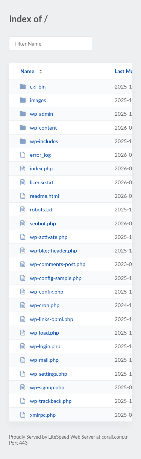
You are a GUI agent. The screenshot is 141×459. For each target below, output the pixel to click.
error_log (35, 154)
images (33, 100)
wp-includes (39, 141)
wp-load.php (39, 332)
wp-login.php (40, 346)
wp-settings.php (43, 373)
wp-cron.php (39, 305)
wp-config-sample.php (51, 278)
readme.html (39, 196)
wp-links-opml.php (46, 319)
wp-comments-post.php (52, 264)
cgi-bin (32, 86)
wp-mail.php (39, 359)
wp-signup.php (42, 387)
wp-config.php (41, 291)
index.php (36, 168)
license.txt (36, 182)
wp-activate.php (43, 237)
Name (27, 71)
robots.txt (36, 209)
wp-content (38, 127)
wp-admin (36, 113)
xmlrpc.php (38, 415)
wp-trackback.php (45, 401)
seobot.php (38, 223)
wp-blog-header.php (48, 250)
